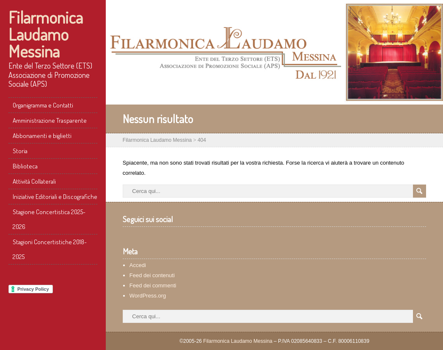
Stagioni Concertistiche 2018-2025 (50, 249)
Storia (20, 151)
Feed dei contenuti (152, 275)
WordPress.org (147, 295)
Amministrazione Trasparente (50, 120)
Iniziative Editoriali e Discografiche (55, 197)
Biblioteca (25, 166)
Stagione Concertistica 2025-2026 (49, 219)
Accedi (137, 265)
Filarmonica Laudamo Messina (45, 33)
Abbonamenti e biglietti (42, 136)
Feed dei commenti (152, 285)
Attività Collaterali (34, 181)
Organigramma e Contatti (43, 105)
